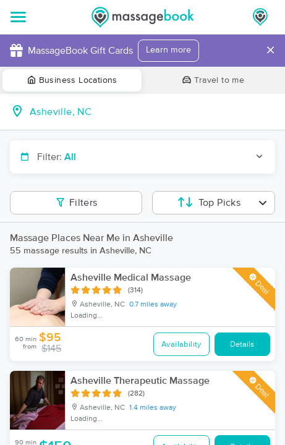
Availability (181, 345)
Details (242, 345)
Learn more (168, 50)
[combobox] (152, 111)
